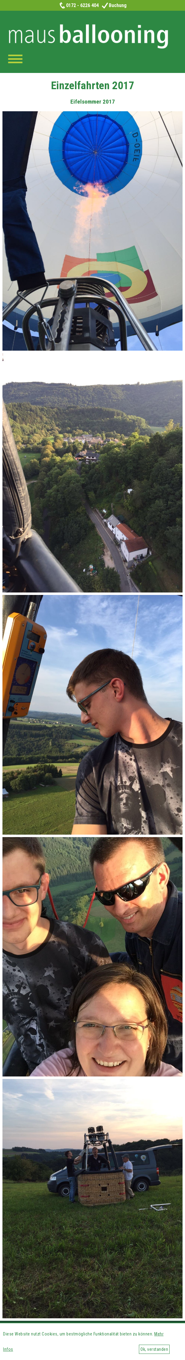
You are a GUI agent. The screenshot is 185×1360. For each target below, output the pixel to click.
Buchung (114, 5)
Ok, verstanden (154, 1349)
